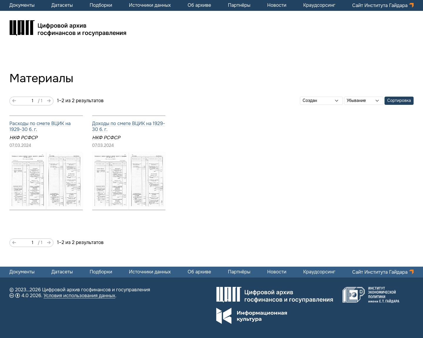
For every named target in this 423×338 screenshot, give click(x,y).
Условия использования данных (79, 295)
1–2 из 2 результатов (80, 101)
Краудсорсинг (319, 5)
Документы (22, 5)
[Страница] (27, 101)
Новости (276, 5)
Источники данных (150, 5)
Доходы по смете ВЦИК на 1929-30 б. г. (128, 126)
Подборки (101, 5)
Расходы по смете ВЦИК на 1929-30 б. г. (40, 126)
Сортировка (399, 100)
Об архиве (199, 5)
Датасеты (62, 5)
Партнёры (239, 5)
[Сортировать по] (321, 101)
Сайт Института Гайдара (380, 5)
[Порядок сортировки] (363, 101)
